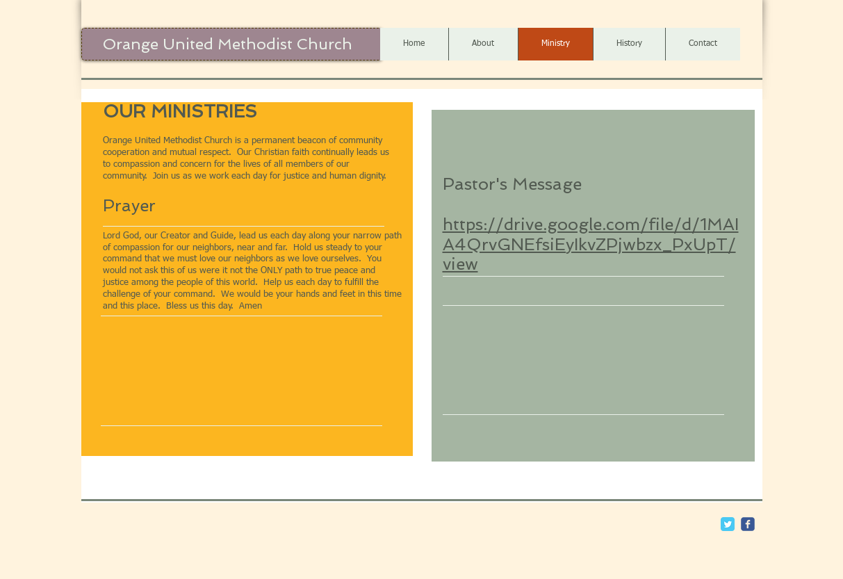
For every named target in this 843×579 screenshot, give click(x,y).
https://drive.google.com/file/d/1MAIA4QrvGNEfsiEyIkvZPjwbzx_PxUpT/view (591, 244)
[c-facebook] (748, 524)
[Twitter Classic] (728, 524)
